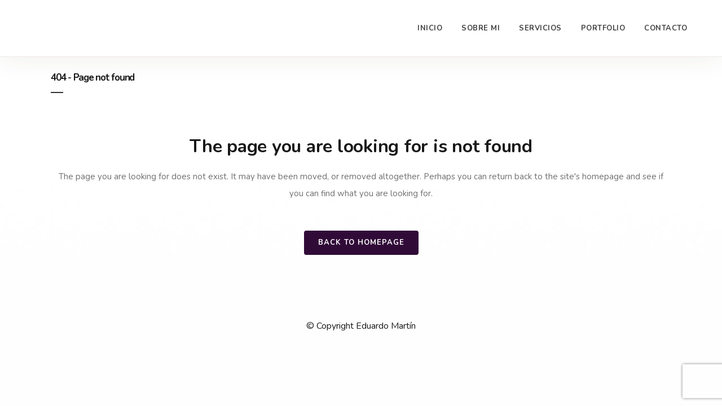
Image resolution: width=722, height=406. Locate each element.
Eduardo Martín (386, 326)
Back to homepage (361, 242)
